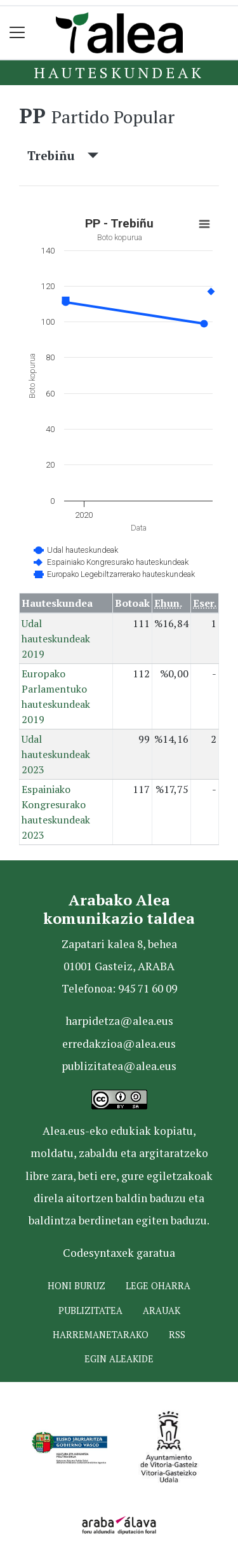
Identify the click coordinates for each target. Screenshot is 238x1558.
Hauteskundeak (119, 72)
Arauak (161, 1310)
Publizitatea (90, 1310)
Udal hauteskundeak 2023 (56, 754)
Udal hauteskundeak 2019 (56, 638)
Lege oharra (158, 1286)
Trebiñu (62, 155)
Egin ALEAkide (119, 1359)
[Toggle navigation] (17, 33)
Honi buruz (76, 1286)
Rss (177, 1335)
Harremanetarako (101, 1335)
